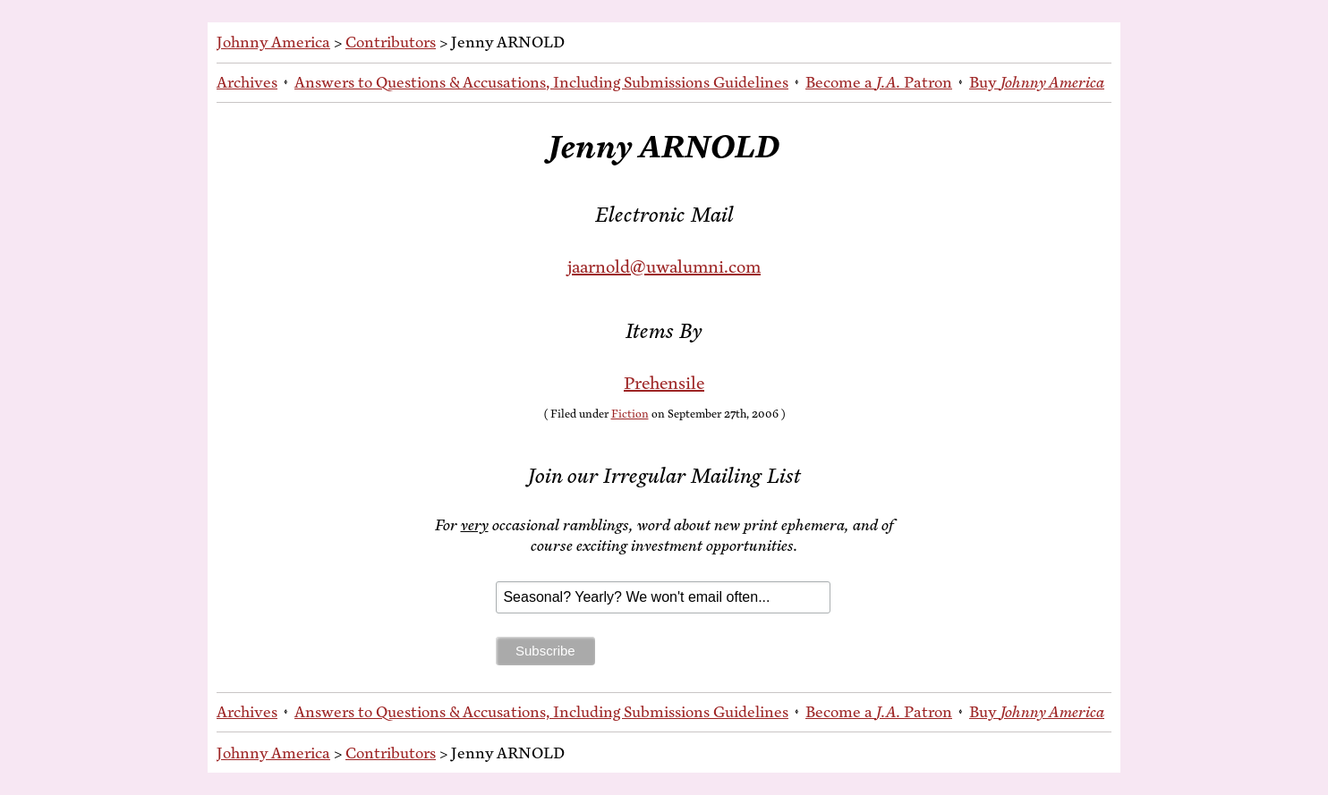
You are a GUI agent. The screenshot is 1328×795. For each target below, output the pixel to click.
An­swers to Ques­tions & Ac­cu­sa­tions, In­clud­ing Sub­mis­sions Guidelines (541, 82)
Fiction (630, 414)
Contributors (390, 42)
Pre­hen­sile (664, 383)
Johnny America (273, 42)
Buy (1036, 82)
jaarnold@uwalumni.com (664, 267)
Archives (247, 82)
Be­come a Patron (878, 82)
